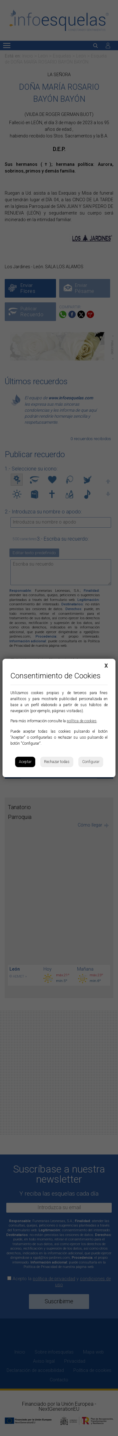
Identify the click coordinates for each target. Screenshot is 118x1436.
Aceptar (25, 762)
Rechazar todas (57, 762)
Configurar (90, 762)
